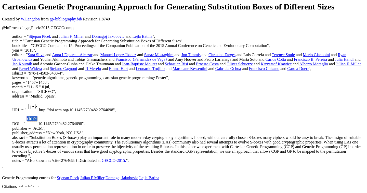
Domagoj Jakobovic (108, 36)
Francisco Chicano (264, 68)
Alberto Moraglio (313, 64)
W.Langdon (30, 19)
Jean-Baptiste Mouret (139, 64)
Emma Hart (118, 68)
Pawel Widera (30, 68)
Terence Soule (283, 55)
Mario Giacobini (316, 55)
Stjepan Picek (40, 36)
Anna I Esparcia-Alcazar (72, 55)
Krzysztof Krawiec (276, 64)
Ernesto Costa (207, 64)
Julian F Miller (92, 178)
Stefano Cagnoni (63, 68)
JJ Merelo (93, 68)
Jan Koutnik (22, 64)
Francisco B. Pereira (310, 59)
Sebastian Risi (176, 64)
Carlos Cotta (275, 59)
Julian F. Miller (71, 36)
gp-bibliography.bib (66, 19)
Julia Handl (344, 59)
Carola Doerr (298, 68)
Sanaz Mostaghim (159, 55)
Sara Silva (36, 55)
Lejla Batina (143, 36)
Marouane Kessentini (190, 68)
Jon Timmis (191, 55)
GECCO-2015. (114, 160)
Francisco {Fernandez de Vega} (141, 59)
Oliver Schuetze (240, 64)
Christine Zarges (221, 55)
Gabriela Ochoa (228, 68)
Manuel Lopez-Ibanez (118, 55)
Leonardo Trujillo (150, 68)
